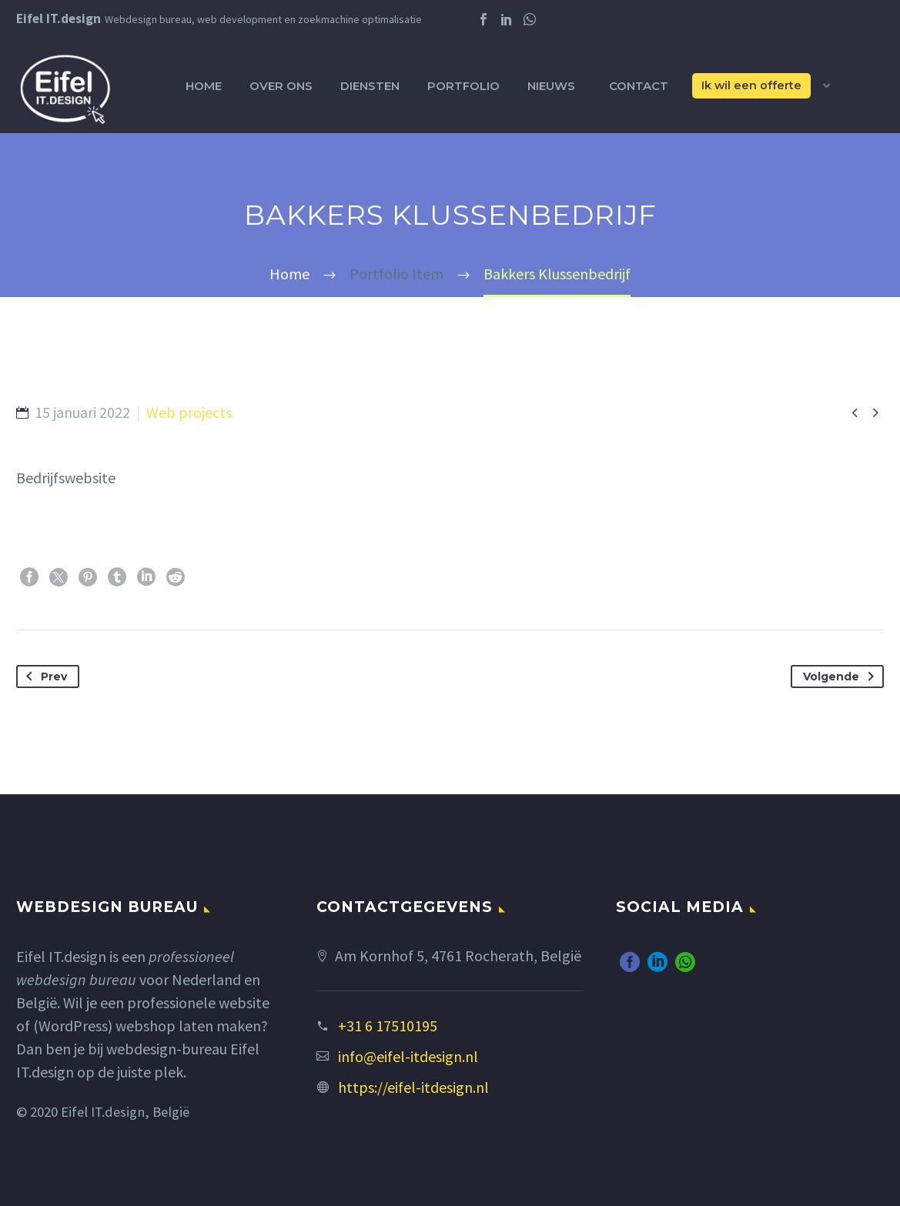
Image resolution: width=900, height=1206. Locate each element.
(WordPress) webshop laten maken (147, 1025)
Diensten (370, 86)
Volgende (841, 676)
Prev (43, 676)
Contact (638, 86)
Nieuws (551, 86)
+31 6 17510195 (387, 1025)
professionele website (198, 1002)
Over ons (281, 86)
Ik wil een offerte (751, 85)
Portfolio (463, 86)
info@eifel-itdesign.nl (408, 1056)
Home (204, 86)
